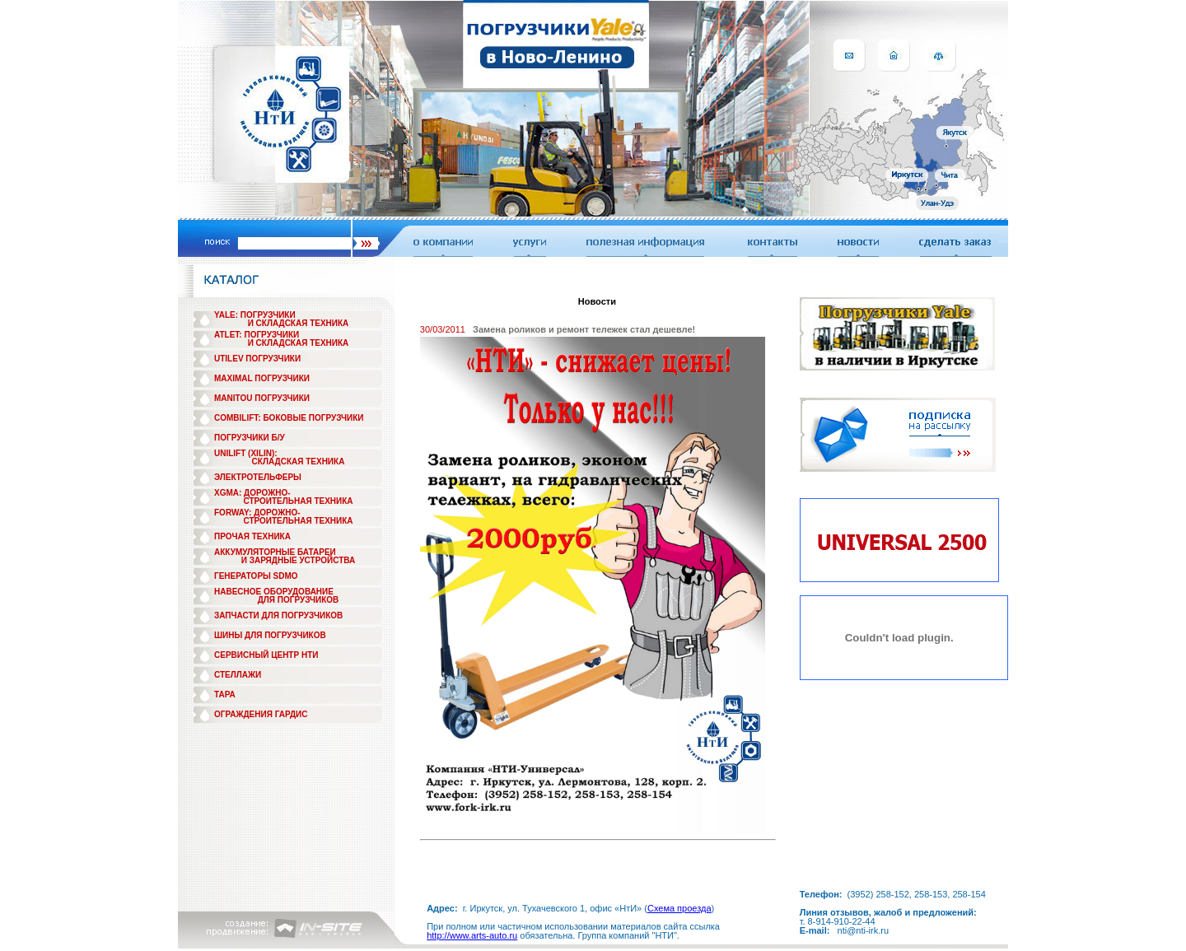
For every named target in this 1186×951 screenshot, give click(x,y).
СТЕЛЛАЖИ (237, 674)
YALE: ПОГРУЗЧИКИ (255, 314)
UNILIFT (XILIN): (246, 453)
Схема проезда (679, 908)
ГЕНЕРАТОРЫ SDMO (256, 575)
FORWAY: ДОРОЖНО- (257, 512)
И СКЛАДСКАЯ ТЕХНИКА (298, 323)
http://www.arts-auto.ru (472, 935)
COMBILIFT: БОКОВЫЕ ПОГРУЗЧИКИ (289, 417)
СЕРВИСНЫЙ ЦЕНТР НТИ (266, 655)
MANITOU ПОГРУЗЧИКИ (262, 398)
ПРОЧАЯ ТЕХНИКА (252, 536)
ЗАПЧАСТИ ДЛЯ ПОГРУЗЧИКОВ (278, 615)
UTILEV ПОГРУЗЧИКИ (257, 358)
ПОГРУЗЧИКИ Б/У (249, 437)
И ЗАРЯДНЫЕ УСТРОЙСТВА (298, 560)
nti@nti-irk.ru (864, 930)
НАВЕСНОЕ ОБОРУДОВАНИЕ (274, 591)
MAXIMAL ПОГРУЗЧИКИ (262, 378)
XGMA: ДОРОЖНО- (252, 492)
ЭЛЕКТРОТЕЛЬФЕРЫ (257, 477)
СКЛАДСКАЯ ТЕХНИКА (298, 461)
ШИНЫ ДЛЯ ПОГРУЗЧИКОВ (270, 635)
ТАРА (225, 694)
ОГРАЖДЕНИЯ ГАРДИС (261, 714)
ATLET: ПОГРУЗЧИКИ (256, 334)
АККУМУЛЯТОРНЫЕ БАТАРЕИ (275, 552)
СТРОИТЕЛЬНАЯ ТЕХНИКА (298, 501)
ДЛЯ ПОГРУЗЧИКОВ (298, 599)
